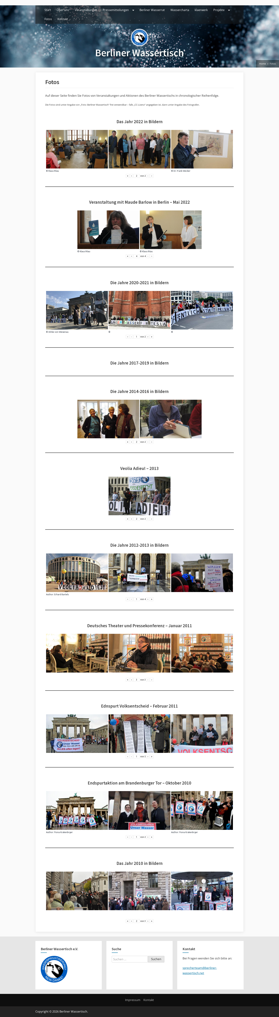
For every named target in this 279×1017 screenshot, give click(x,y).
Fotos (48, 19)
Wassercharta (179, 10)
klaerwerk (201, 10)
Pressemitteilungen (116, 10)
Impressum (132, 1000)
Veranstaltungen (86, 10)
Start (47, 10)
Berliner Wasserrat (152, 10)
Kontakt (62, 19)
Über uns (63, 10)
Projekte (219, 10)
